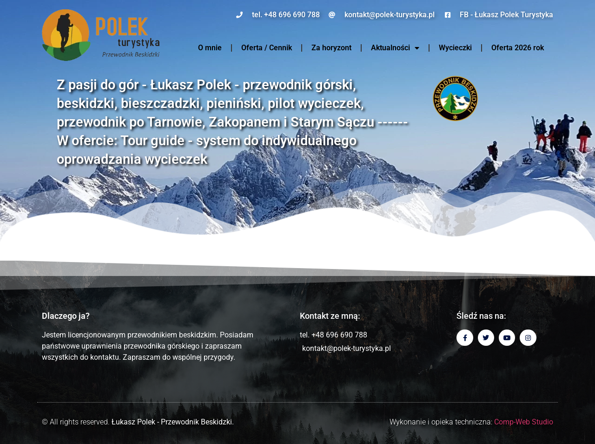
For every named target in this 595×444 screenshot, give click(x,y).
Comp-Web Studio (523, 421)
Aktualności (395, 48)
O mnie (210, 47)
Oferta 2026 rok (517, 47)
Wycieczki (455, 47)
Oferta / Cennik (266, 47)
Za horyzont (331, 47)
